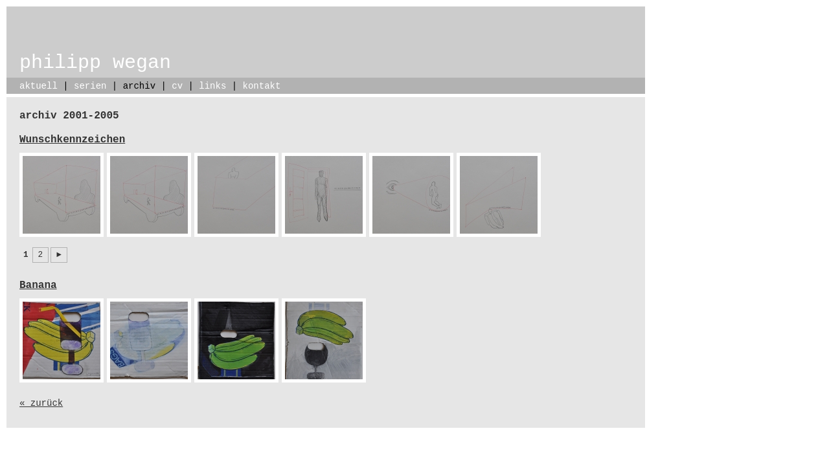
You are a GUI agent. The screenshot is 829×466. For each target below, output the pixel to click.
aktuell (38, 86)
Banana (38, 285)
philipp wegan (95, 63)
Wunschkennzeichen (72, 140)
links (212, 86)
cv (177, 86)
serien (90, 86)
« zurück (41, 403)
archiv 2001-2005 (69, 116)
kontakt (262, 86)
